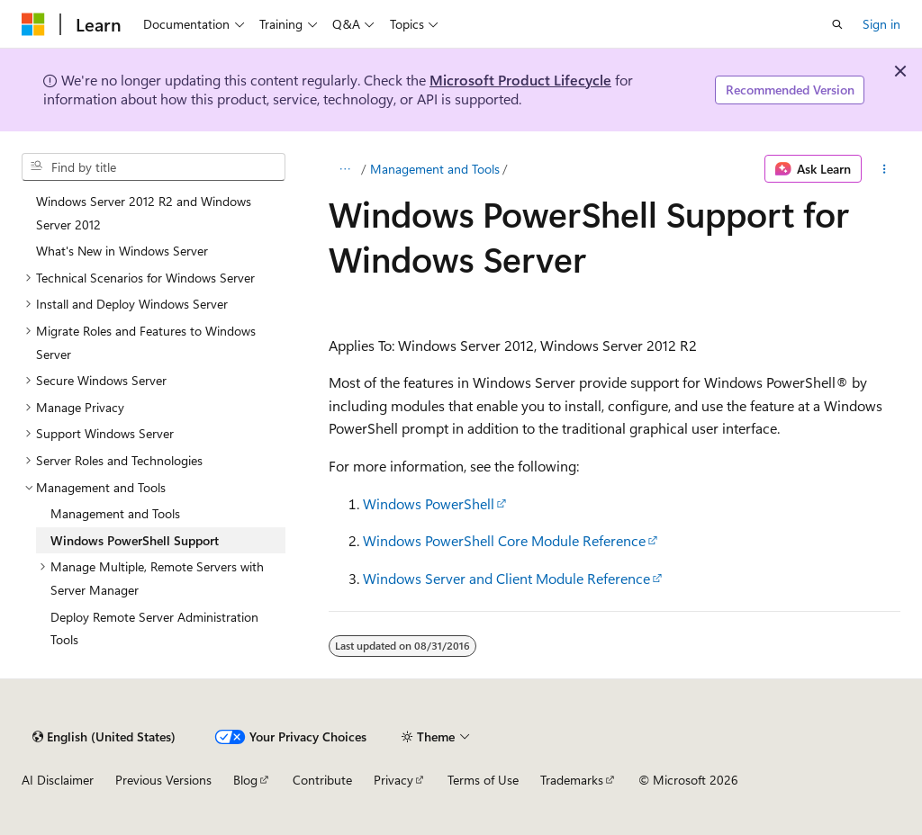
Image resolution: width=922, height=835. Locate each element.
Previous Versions (163, 779)
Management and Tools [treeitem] (115, 513)
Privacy (393, 779)
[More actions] (884, 169)
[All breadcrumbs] (344, 169)
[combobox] (153, 167)
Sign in (881, 23)
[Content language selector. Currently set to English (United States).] (104, 737)
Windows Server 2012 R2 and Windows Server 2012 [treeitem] (143, 213)
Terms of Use (483, 779)
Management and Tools (435, 168)
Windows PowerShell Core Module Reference (504, 540)
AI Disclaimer (58, 779)
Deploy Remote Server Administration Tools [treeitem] (154, 628)
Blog (245, 779)
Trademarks (571, 779)
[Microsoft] (33, 24)
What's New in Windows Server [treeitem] (122, 250)
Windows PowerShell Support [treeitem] (134, 540)
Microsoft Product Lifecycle (520, 79)
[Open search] (837, 24)
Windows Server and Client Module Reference (506, 578)
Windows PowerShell (428, 503)
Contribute (322, 779)
